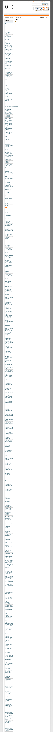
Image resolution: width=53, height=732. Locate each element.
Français (47, 17)
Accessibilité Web (40, 1)
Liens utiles (30, 1)
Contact (45, 1)
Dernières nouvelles (15, 17)
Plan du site (35, 1)
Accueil (10, 17)
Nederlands (42, 17)
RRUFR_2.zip (18, 21)
